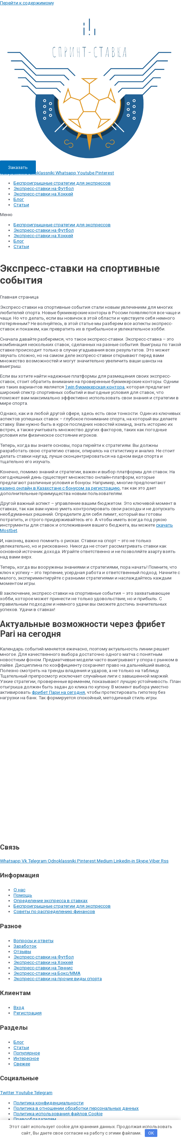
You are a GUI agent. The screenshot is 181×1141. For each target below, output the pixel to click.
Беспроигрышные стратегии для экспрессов (62, 183)
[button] (90, 214)
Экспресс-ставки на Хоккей (43, 193)
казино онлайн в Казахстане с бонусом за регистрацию (60, 488)
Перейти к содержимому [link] (27, 2)
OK (151, 1133)
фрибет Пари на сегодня (58, 692)
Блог (19, 199)
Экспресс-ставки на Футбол (44, 188)
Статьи (21, 204)
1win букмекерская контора (95, 386)
